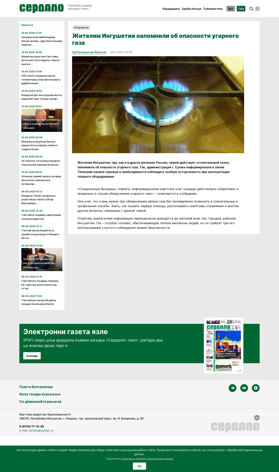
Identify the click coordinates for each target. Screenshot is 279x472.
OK (139, 466)
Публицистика (213, 8)
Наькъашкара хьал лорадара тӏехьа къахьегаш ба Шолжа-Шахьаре (41, 123)
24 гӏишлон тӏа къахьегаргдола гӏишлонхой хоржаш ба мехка (40, 162)
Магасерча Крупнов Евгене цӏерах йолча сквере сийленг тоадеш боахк (39, 145)
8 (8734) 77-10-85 (31, 426)
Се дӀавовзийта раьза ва (40, 401)
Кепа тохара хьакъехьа (39, 394)
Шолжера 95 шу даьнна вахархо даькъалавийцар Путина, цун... (38, 263)
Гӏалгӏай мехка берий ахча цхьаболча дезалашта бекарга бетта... (40, 234)
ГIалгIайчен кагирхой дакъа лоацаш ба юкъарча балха (38, 302)
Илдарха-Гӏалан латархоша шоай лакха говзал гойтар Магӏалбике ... (38, 199)
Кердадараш (171, 8)
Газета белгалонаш (36, 387)
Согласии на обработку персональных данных (147, 458)
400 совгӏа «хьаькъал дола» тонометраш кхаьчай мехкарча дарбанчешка (40, 79)
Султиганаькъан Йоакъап (89, 52)
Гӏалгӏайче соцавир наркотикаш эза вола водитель (41, 216)
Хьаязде (32, 355)
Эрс (230, 8)
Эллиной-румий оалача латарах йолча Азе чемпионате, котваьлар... (41, 180)
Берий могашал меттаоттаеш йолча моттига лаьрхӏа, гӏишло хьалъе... (40, 60)
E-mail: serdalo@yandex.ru (36, 430)
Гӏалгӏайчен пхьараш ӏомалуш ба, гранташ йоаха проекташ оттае (40, 284)
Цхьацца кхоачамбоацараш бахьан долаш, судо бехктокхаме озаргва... (41, 40)
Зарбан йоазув (191, 8)
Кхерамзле (81, 27)
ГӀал (241, 8)
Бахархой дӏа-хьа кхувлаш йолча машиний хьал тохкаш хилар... (41, 96)
